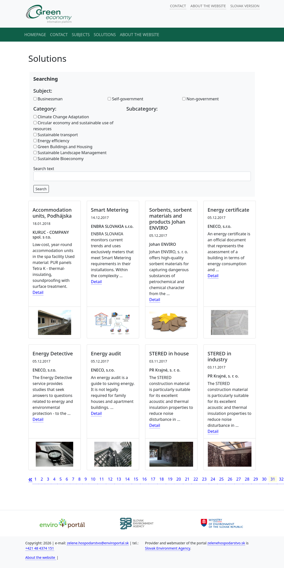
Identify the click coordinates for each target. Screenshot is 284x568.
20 (178, 479)
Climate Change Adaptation (61, 117)
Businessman (48, 99)
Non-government (200, 99)
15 (136, 479)
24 (213, 479)
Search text (43, 168)
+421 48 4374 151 (39, 548)
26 (230, 479)
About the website (139, 34)
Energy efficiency (51, 140)
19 (170, 479)
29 (255, 479)
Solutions (105, 34)
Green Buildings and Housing (63, 146)
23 (204, 479)
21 (187, 479)
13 (118, 479)
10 (93, 479)
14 (127, 479)
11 (101, 479)
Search (41, 189)
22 (195, 479)
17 (153, 479)
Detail (38, 292)
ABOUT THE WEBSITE (208, 5)
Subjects (81, 34)
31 (273, 479)
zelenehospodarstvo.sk (226, 543)
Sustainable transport (55, 134)
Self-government (125, 99)
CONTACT (178, 5)
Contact (59, 34)
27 (238, 479)
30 (264, 479)
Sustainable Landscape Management (70, 152)
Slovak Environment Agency (167, 548)
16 (144, 479)
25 (221, 479)
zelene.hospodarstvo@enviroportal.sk (98, 543)
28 (247, 479)
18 (161, 479)
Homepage (35, 34)
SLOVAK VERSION (245, 5)
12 (110, 479)
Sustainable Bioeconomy (58, 158)
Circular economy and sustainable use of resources (73, 125)
